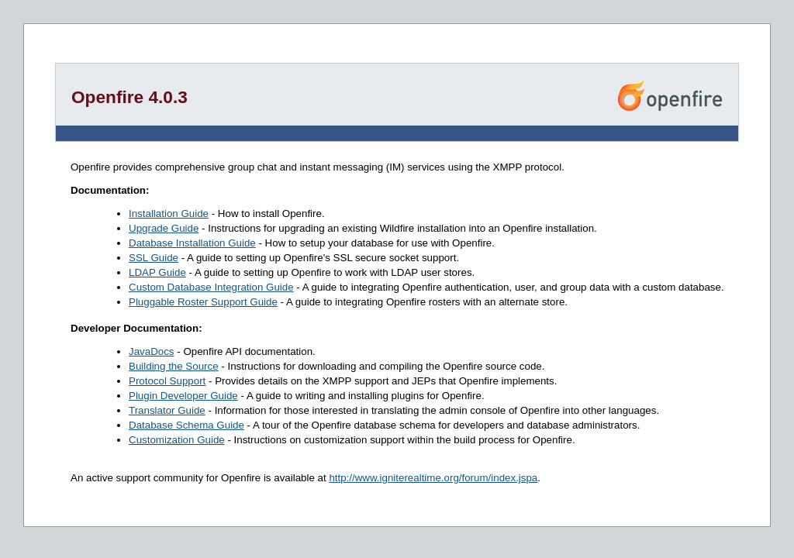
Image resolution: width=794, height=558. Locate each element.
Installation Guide (169, 213)
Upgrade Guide (163, 228)
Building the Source (174, 366)
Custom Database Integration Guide (211, 287)
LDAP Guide (157, 272)
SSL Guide (153, 258)
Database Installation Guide (192, 243)
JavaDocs (151, 351)
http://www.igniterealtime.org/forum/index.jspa (433, 478)
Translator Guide (167, 410)
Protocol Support (167, 381)
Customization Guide (177, 440)
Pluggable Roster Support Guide (203, 302)
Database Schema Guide (186, 425)
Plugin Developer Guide (183, 395)
